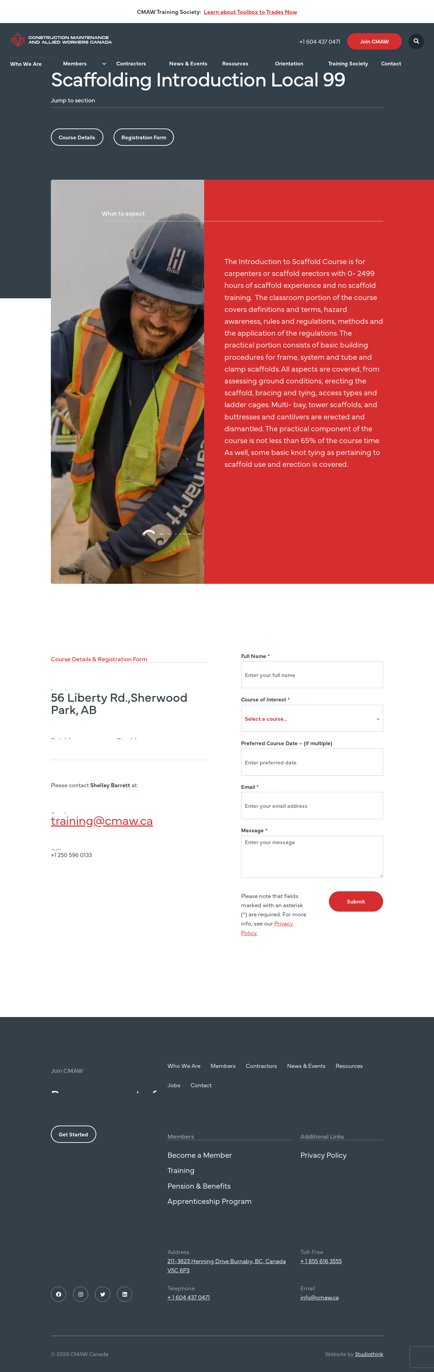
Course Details (77, 137)
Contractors (131, 63)
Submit (356, 901)
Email (250, 786)
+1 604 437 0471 (319, 41)
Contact (391, 63)
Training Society (348, 63)
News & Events (188, 63)
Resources (235, 63)
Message (254, 830)
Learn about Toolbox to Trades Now (250, 11)
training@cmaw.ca (102, 824)
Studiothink (369, 1358)
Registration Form (143, 137)
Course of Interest (265, 699)
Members (75, 63)
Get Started (73, 1138)
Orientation (289, 63)
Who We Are (26, 63)
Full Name (255, 655)
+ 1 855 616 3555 (321, 1265)
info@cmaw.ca (319, 1302)
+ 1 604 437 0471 (188, 1302)
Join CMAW (374, 41)
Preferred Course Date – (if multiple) (286, 743)
